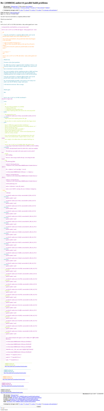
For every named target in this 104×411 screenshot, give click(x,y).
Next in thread (40, 7)
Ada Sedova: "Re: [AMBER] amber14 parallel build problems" (25, 396)
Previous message (25, 7)
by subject (32, 10)
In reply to (33, 7)
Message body (14, 6)
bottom (30, 6)
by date (21, 10)
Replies (47, 7)
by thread (27, 10)
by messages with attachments (50, 10)
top (27, 6)
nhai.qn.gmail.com (14, 12)
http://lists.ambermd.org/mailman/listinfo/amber (16, 366)
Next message (16, 7)
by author (39, 10)
